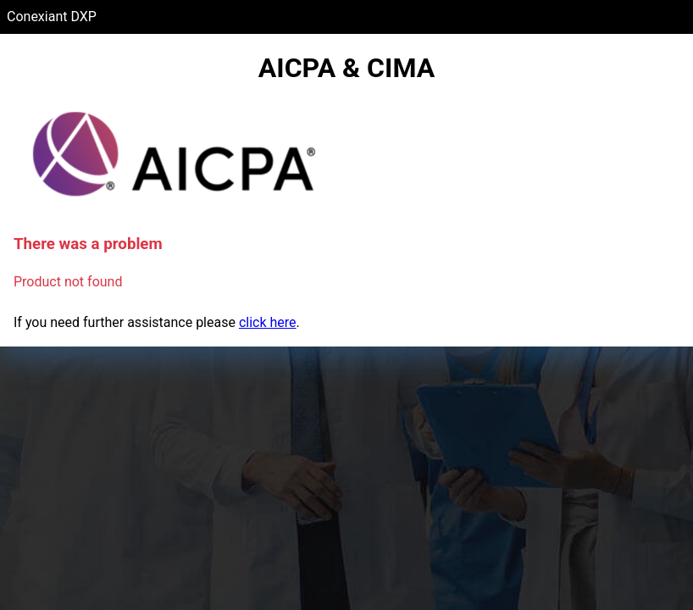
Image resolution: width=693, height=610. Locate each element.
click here (268, 322)
